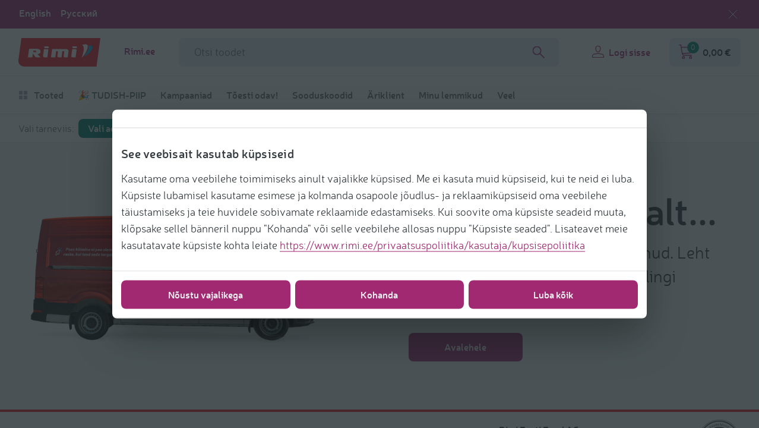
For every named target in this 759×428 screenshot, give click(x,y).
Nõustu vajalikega (205, 294)
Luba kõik (553, 294)
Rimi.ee (139, 51)
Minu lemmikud (451, 95)
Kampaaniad (186, 95)
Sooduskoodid (322, 95)
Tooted (41, 95)
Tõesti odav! (252, 95)
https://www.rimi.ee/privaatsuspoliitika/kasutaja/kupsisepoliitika (432, 244)
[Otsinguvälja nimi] (369, 52)
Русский (79, 13)
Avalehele (465, 347)
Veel (506, 95)
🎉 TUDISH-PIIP (112, 95)
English (35, 13)
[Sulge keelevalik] (733, 14)
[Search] (539, 52)
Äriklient (385, 95)
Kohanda (379, 294)
